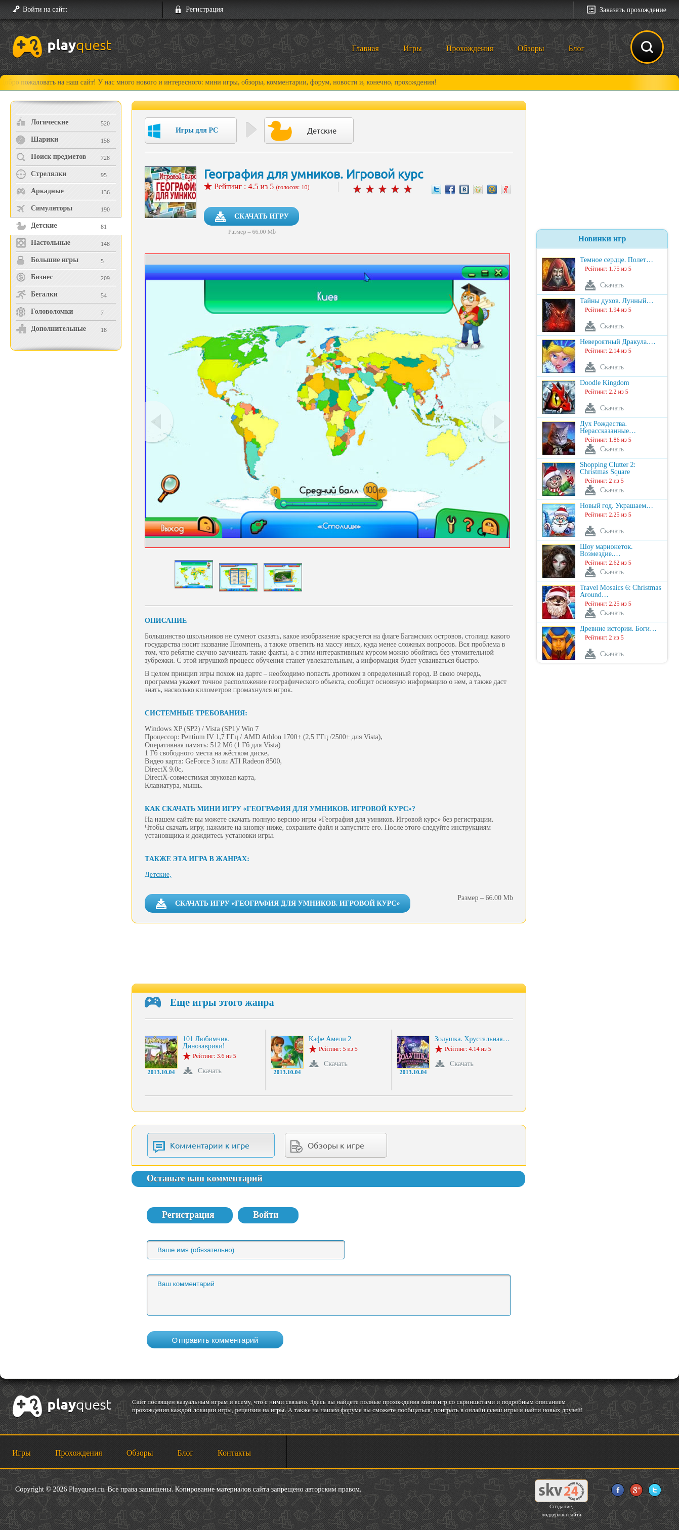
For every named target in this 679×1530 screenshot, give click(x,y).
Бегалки (37, 294)
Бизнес (34, 277)
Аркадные (40, 191)
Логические (42, 122)
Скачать (210, 1071)
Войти (266, 1215)
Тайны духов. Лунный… (617, 301)
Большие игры (47, 260)
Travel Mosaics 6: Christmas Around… (620, 591)
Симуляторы (44, 208)
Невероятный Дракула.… (618, 342)
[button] (79, 10)
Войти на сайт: (45, 9)
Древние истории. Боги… (618, 628)
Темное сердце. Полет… (616, 260)
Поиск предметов (51, 157)
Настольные (43, 243)
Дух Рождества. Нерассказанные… (608, 427)
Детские (36, 226)
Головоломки (44, 312)
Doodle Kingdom (604, 383)
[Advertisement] (67, 438)
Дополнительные (51, 329)
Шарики (37, 140)
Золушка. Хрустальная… (472, 1039)
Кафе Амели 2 (330, 1039)
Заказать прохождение (633, 10)
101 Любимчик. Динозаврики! (206, 1043)
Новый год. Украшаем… (616, 505)
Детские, (158, 874)
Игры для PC (183, 131)
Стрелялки (41, 174)
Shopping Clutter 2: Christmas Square (607, 468)
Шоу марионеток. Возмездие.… (606, 550)
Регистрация (204, 9)
